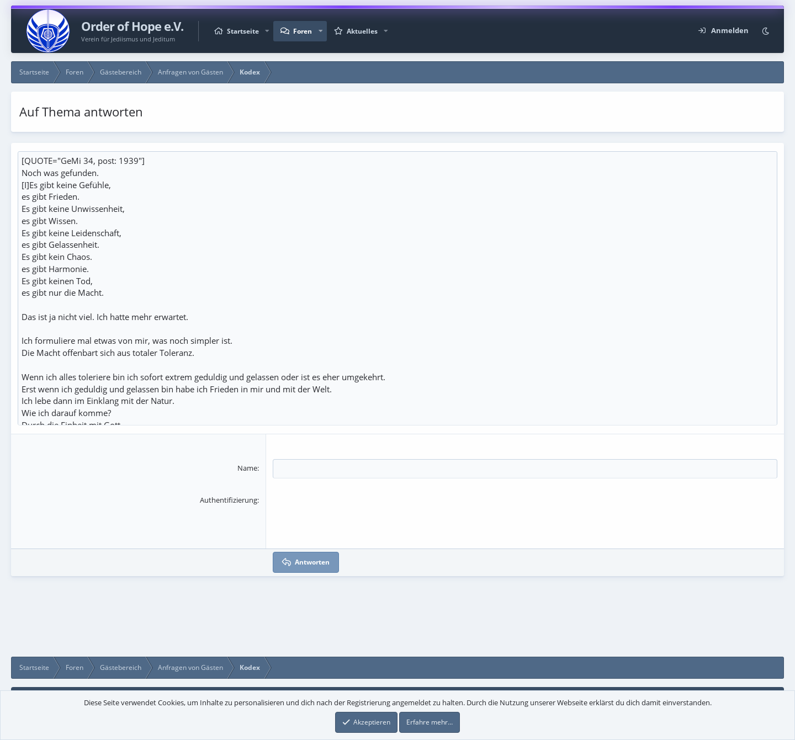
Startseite (243, 31)
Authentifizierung (228, 524)
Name (247, 492)
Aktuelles (362, 31)
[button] (267, 31)
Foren (302, 31)
